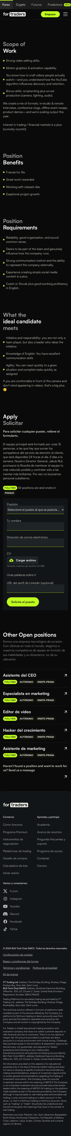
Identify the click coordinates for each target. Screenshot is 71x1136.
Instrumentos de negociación (13, 841)
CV (9, 553)
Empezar (50, 14)
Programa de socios (49, 851)
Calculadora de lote (15, 866)
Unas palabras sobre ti (21, 575)
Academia (43, 824)
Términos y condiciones (16, 967)
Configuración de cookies (18, 954)
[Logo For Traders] (14, 14)
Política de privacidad (45, 967)
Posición (12, 504)
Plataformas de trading (17, 851)
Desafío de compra (15, 858)
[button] (22, 560)
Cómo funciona (12, 824)
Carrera (42, 866)
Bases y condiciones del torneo (21, 961)
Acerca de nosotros (49, 832)
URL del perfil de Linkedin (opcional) (30, 583)
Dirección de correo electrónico (27, 537)
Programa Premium (15, 832)
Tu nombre (14, 521)
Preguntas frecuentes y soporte (51, 841)
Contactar (43, 858)
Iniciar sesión (11, 873)
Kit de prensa (10, 974)
